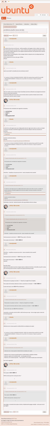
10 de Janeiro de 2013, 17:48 (11, 89)
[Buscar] (40, 15)
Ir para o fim (6, 35)
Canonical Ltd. (9, 422)
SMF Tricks (14, 418)
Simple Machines (13, 423)
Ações (44, 35)
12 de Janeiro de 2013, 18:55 (11, 296)
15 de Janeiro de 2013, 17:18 (11, 388)
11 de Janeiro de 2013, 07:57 (11, 182)
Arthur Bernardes (15, 99)
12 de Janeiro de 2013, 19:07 (11, 323)
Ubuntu (3, 422)
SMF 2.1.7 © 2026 (5, 423)
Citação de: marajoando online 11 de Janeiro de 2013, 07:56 (15, 215)
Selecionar (9, 132)
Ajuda (32, 424)
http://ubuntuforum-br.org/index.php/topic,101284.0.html (17, 140)
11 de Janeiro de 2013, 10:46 (11, 211)
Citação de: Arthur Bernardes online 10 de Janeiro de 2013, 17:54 (15, 158)
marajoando (13, 38)
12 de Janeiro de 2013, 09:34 (11, 278)
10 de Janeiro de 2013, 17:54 (11, 105)
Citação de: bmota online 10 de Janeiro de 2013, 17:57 (14, 185)
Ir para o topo (46, 424)
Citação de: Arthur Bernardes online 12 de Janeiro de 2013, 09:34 (15, 299)
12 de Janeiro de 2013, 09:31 (11, 249)
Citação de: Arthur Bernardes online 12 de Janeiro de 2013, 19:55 (15, 391)
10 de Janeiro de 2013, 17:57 (11, 125)
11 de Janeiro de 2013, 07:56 (11, 154)
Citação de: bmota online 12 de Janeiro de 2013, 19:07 (14, 347)
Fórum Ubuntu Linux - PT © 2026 (41, 422)
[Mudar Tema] (8, 1)
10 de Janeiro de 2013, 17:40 (11, 68)
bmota (11, 62)
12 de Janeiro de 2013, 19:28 (11, 344)
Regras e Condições (38, 424)
